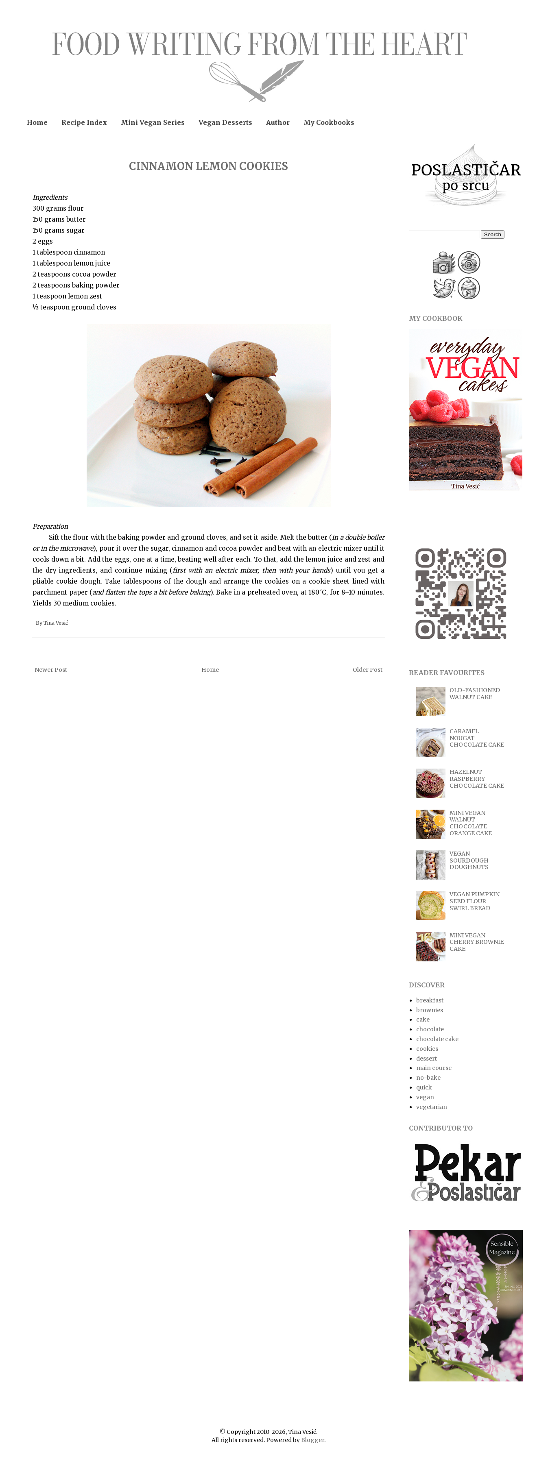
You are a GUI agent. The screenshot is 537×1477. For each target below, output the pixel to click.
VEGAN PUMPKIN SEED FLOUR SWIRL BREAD (475, 901)
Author (278, 122)
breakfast (429, 1000)
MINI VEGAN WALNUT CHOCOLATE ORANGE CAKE (471, 823)
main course (434, 1068)
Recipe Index (84, 122)
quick (424, 1087)
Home (37, 122)
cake (423, 1019)
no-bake (428, 1077)
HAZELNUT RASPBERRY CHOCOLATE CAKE (477, 778)
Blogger (312, 1440)
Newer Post (51, 669)
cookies (427, 1048)
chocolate (430, 1029)
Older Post (367, 669)
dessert (426, 1058)
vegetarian (431, 1107)
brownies (429, 1010)
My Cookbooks (328, 122)
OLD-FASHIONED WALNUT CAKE (475, 693)
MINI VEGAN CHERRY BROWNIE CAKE (477, 942)
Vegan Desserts (225, 122)
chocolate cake (437, 1039)
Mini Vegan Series (153, 122)
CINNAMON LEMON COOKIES (208, 166)
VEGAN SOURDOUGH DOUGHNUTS (469, 860)
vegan (425, 1097)
